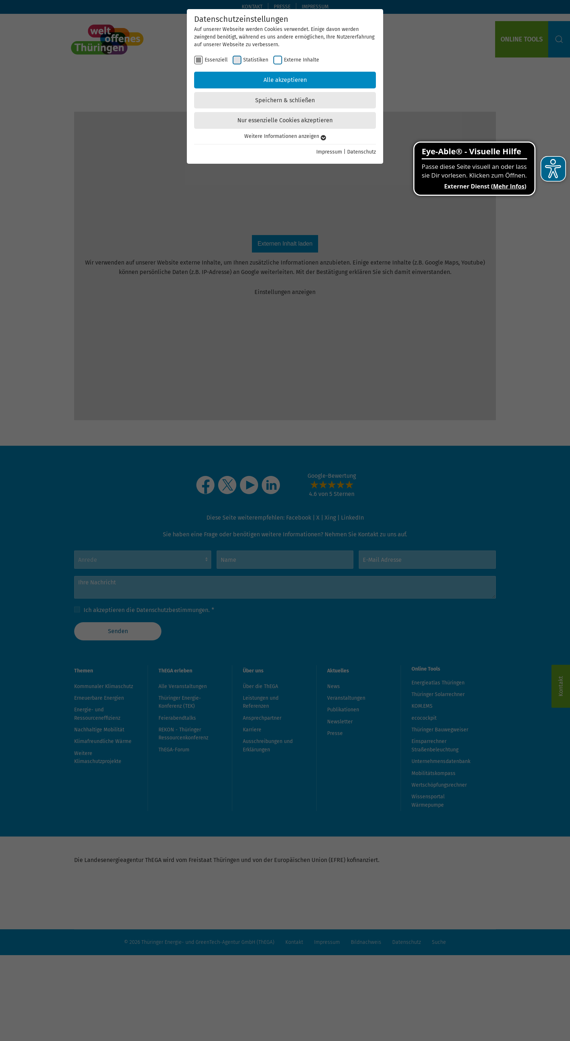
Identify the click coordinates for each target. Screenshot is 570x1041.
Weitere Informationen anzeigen (285, 136)
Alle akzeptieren (285, 79)
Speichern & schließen (285, 100)
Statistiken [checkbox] (255, 60)
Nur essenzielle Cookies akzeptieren (285, 120)
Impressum (329, 152)
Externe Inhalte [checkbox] (301, 60)
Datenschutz (361, 152)
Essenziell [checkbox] (216, 60)
